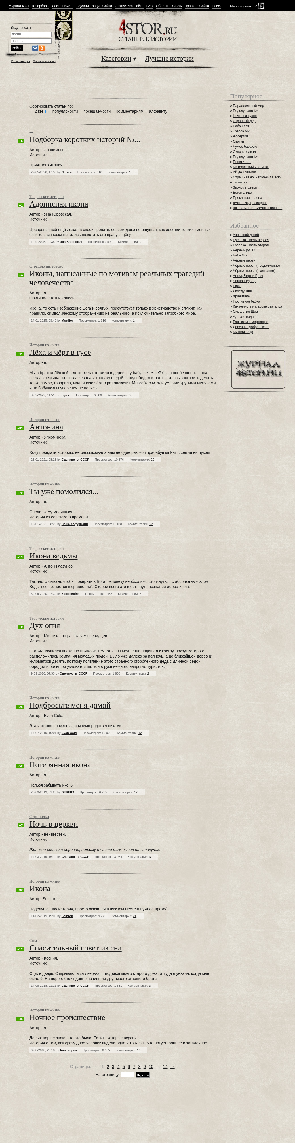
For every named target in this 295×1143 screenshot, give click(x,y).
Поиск (216, 6)
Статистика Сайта (129, 6)
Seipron (67, 916)
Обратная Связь (169, 6)
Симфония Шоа (245, 312)
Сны (33, 940)
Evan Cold (69, 733)
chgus (64, 395)
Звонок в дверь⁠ (245, 187)
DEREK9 (68, 792)
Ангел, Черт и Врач (248, 276)
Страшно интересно (46, 266)
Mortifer (67, 320)
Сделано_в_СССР (75, 459)
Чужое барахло (245, 147)
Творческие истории (47, 197)
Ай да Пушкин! (244, 172)
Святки (238, 141)
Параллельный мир (248, 106)
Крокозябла (71, 593)
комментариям (130, 111)
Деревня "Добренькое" (251, 327)
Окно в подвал (244, 152)
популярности (65, 111)
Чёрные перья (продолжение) (256, 266)
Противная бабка (246, 301)
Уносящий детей (246, 235)
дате (39, 111)
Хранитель (241, 296)
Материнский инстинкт (251, 167)
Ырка (237, 286)
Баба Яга (240, 255)
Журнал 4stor (19, 6)
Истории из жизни (45, 345)
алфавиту (158, 111)
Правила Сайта (197, 6)
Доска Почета (62, 6)
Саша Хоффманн (75, 524)
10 (151, 1066)
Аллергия (240, 136)
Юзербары (40, 6)
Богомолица (242, 193)
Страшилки (39, 817)
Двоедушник (242, 291)
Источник (38, 155)
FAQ (149, 6)
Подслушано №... (246, 111)
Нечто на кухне (245, 116)
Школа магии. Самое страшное (257, 208)
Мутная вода (243, 332)
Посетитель (242, 162)
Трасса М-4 (242, 131)
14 (165, 1066)
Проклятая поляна (247, 198)
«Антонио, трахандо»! (250, 203)
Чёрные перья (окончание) (254, 271)
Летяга (67, 172)
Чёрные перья (244, 260)
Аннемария (68, 1050)
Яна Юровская (71, 241)
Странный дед (244, 121)
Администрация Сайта (94, 6)
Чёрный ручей (244, 250)
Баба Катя (241, 126)
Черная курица (244, 281)
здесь (69, 298)
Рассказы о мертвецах (250, 322)
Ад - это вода (243, 317)
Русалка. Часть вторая (251, 245)
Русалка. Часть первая (251, 240)
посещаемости (97, 111)
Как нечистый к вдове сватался (257, 306)
